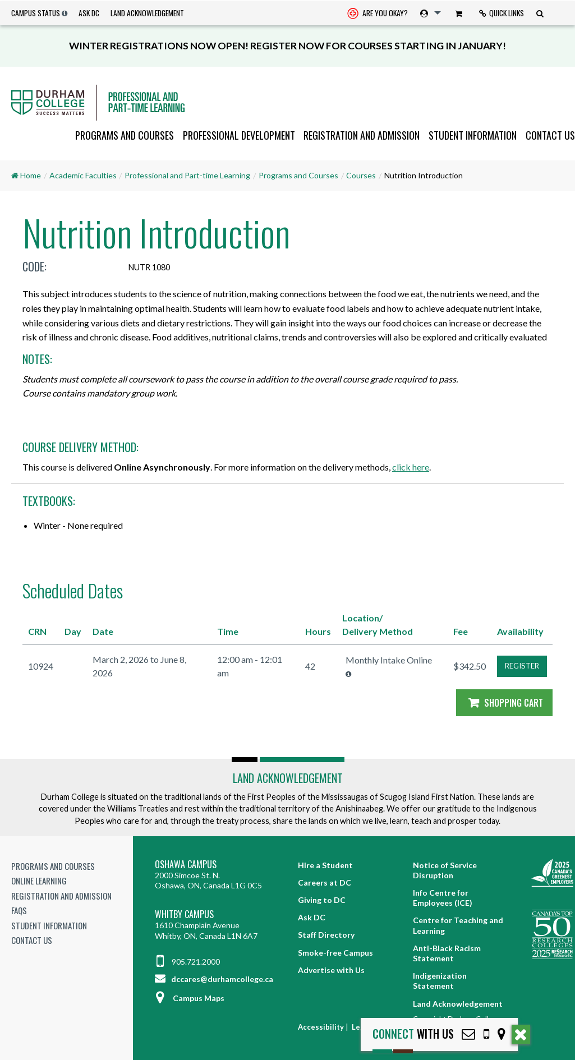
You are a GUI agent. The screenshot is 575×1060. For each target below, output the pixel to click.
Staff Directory (326, 934)
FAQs (19, 910)
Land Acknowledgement (147, 13)
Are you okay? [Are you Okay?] (377, 14)
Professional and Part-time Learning (187, 175)
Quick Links (501, 13)
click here (410, 467)
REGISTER (522, 665)
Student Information (473, 135)
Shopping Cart (504, 702)
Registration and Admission (361, 135)
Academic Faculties (83, 175)
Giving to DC (322, 900)
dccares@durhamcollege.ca (214, 979)
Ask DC (89, 13)
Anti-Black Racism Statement (447, 953)
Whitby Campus (184, 914)
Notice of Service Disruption (445, 870)
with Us (413, 1034)
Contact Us (550, 135)
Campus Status (35, 13)
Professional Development (239, 135)
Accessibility (321, 1026)
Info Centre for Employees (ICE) (442, 897)
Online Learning (39, 880)
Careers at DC (324, 882)
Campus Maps (189, 998)
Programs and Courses (124, 135)
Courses (361, 175)
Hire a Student (325, 865)
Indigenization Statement (440, 980)
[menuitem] (377, 13)
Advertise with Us (331, 970)
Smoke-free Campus (335, 952)
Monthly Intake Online (389, 660)
